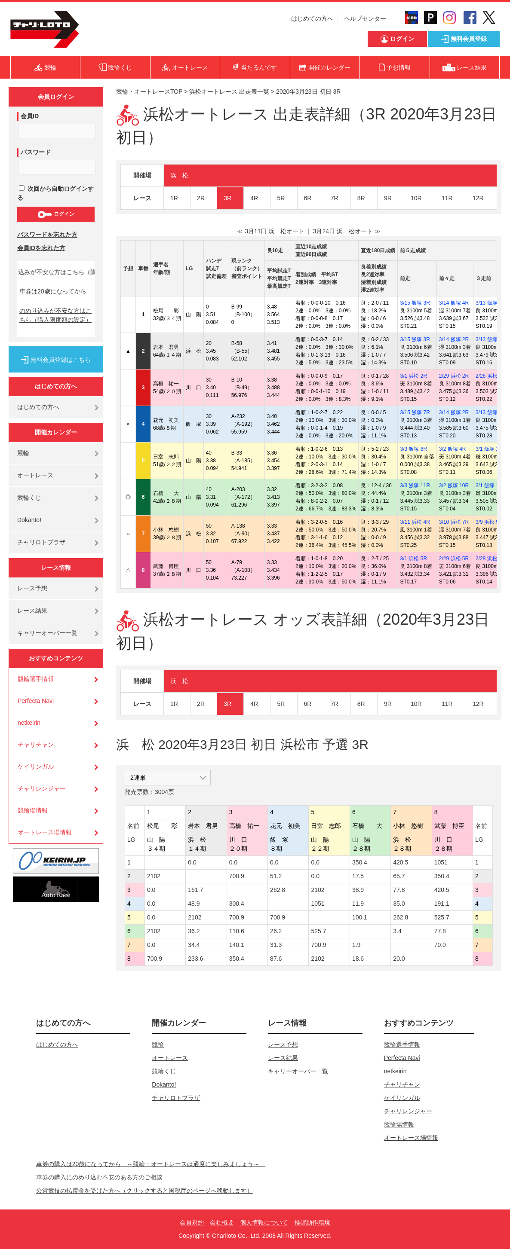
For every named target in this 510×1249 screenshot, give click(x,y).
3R (227, 198)
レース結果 (32, 610)
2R (201, 198)
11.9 (358, 903)
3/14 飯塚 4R (454, 303)
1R (174, 198)
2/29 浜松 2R (454, 376)
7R (334, 198)
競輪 (23, 452)
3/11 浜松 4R (415, 522)
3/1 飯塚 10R (490, 485)
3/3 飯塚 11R (415, 485)
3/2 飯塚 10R (454, 485)
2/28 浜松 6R (490, 559)
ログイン (55, 214)
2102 (153, 876)
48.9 (194, 903)
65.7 (399, 876)
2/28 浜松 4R (490, 376)
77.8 (399, 889)
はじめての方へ (312, 18)
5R (281, 198)
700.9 (236, 876)
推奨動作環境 (312, 1222)
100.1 (359, 917)
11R (447, 198)
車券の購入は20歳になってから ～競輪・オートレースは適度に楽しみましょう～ (151, 1163)
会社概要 (222, 1222)
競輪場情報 (33, 810)
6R (308, 198)
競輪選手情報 (36, 678)
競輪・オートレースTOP (149, 91)
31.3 (276, 944)
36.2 (194, 931)
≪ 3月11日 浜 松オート (270, 231)
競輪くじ (29, 497)
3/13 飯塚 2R (490, 339)
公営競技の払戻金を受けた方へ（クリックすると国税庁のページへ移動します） (144, 1190)
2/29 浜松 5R (454, 559)
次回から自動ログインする (55, 193)
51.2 (276, 876)
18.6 (358, 958)
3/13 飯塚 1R (490, 303)
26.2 (276, 931)
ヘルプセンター (365, 18)
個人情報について (264, 1222)
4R (254, 198)
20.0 (399, 958)
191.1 (441, 903)
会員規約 (192, 1222)
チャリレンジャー (42, 788)
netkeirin (29, 722)
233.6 (195, 958)
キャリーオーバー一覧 (47, 632)
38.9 (358, 889)
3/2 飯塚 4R (452, 449)
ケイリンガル (36, 766)
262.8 (277, 889)
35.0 (399, 903)
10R (416, 198)
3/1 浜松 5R (413, 559)
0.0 (192, 862)
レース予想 (32, 588)
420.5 (400, 862)
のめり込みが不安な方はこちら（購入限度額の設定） (55, 315)
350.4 (359, 862)
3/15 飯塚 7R (415, 412)
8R (361, 198)
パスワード (36, 152)
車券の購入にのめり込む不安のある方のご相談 (99, 1177)
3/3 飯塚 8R (413, 449)
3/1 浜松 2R (413, 376)
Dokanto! (29, 519)
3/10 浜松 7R (454, 522)
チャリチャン (36, 744)
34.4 (194, 944)
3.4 (397, 931)
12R (478, 198)
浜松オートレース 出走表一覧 (229, 91)
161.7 (195, 889)
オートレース (35, 475)
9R (388, 198)
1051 (441, 862)
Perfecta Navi (36, 700)
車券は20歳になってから (52, 291)
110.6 (236, 931)
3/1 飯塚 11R (490, 449)
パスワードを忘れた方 (47, 234)
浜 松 (179, 175)
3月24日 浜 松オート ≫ (347, 231)
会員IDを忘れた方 (41, 247)
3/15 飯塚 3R (415, 303)
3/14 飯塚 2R (454, 339)
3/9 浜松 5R (489, 522)
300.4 (236, 903)
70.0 (440, 944)
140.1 (236, 944)
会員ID (30, 116)
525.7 (441, 917)
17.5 (358, 876)
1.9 (356, 944)
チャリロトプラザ (41, 542)
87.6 (276, 958)
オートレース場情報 (45, 832)
